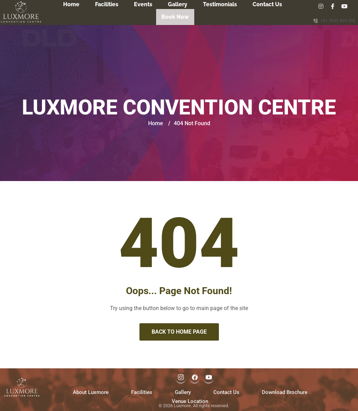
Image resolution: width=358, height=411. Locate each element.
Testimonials (220, 4)
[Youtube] (346, 6)
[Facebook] (332, 6)
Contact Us (267, 4)
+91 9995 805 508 (334, 20)
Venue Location (190, 400)
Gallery (177, 4)
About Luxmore (91, 391)
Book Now (175, 15)
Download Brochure (284, 391)
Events (143, 4)
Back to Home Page (179, 331)
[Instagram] (181, 377)
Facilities (106, 4)
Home (71, 4)
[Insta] (319, 6)
